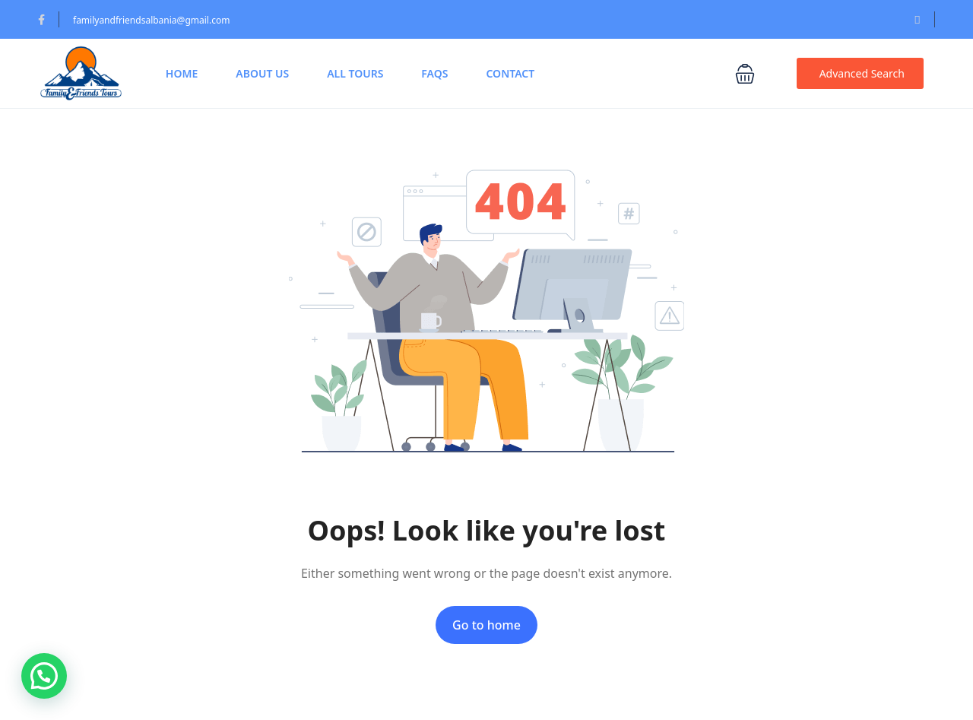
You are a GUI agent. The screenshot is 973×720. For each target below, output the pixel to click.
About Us (262, 73)
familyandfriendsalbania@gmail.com (151, 20)
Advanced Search (862, 73)
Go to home (486, 625)
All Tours (355, 73)
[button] (754, 74)
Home (182, 73)
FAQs (434, 73)
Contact (510, 73)
